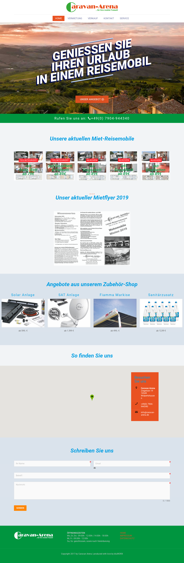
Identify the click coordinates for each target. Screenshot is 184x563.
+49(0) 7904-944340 (147, 405)
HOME (123, 533)
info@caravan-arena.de (147, 413)
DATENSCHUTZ (127, 538)
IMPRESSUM (126, 535)
